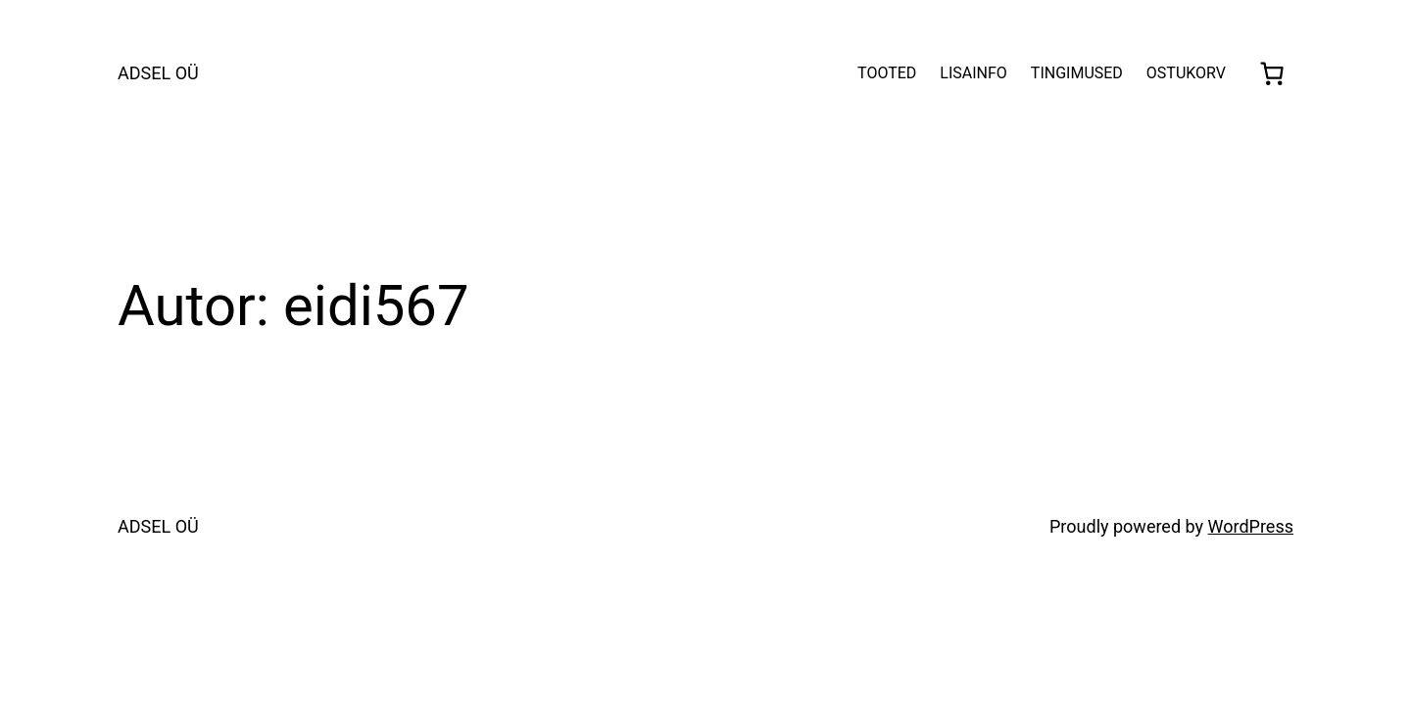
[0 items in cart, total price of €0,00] (1271, 73)
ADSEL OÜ (158, 73)
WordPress (1250, 526)
